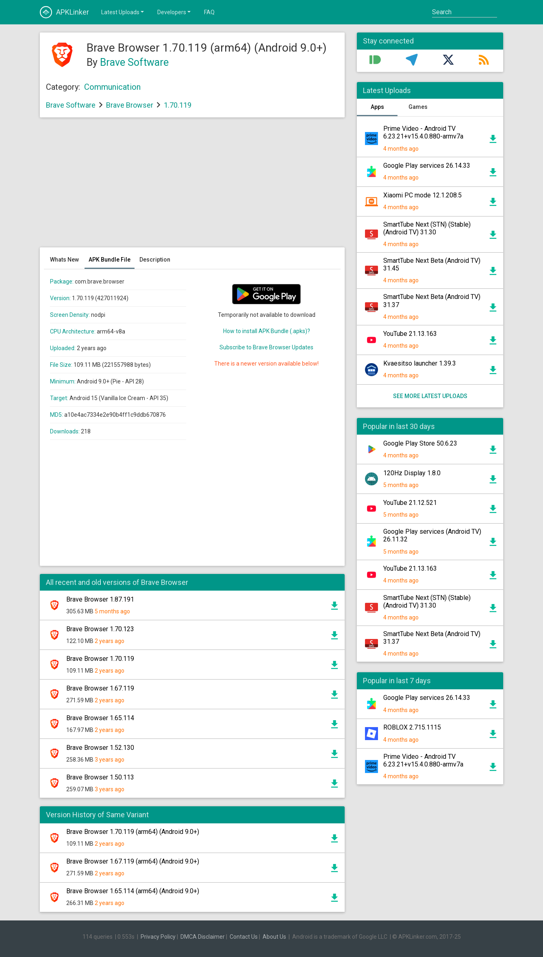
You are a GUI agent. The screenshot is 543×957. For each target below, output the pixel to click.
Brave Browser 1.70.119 (100, 659)
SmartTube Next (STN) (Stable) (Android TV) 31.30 (427, 228)
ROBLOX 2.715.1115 (412, 727)
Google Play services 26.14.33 (426, 165)
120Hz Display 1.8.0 (412, 473)
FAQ (209, 12)
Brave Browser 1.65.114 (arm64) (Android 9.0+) (132, 891)
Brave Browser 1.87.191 (100, 599)
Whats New (64, 259)
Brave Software (134, 62)
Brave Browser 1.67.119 (100, 688)
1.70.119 (177, 105)
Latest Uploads (123, 11)
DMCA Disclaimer (202, 936)
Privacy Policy (158, 936)
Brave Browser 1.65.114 (100, 718)
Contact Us (244, 936)
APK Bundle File (109, 259)
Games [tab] (418, 107)
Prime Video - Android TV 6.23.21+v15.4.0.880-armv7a (423, 132)
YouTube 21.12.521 (410, 503)
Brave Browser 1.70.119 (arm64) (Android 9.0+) (132, 832)
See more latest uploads (430, 396)
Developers (174, 11)
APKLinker (64, 12)
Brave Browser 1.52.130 (100, 747)
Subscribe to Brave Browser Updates (266, 347)
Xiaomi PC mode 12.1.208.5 (422, 195)
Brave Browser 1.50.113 (100, 777)
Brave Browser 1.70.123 (100, 629)
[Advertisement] (192, 186)
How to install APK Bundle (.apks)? (266, 331)
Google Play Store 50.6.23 (420, 443)
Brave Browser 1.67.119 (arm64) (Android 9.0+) (132, 861)
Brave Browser (129, 105)
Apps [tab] (377, 107)
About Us (274, 936)
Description (154, 259)
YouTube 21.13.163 (410, 334)
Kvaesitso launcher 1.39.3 (419, 363)
